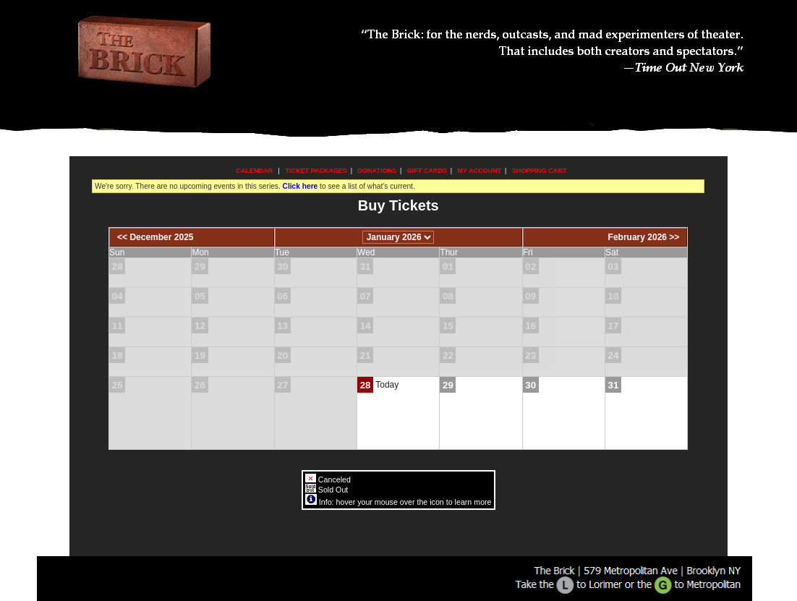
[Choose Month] (398, 237)
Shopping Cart (539, 170)
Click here (300, 186)
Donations (377, 170)
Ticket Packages (315, 170)
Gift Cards (427, 170)
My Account (478, 170)
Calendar (254, 170)
